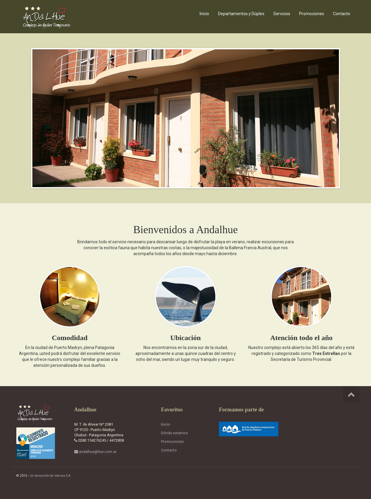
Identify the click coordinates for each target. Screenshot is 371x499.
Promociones (311, 13)
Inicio (204, 13)
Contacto (341, 13)
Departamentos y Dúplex (241, 13)
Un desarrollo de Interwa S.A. (50, 476)
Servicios (281, 13)
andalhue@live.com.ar (95, 451)
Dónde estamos (174, 433)
